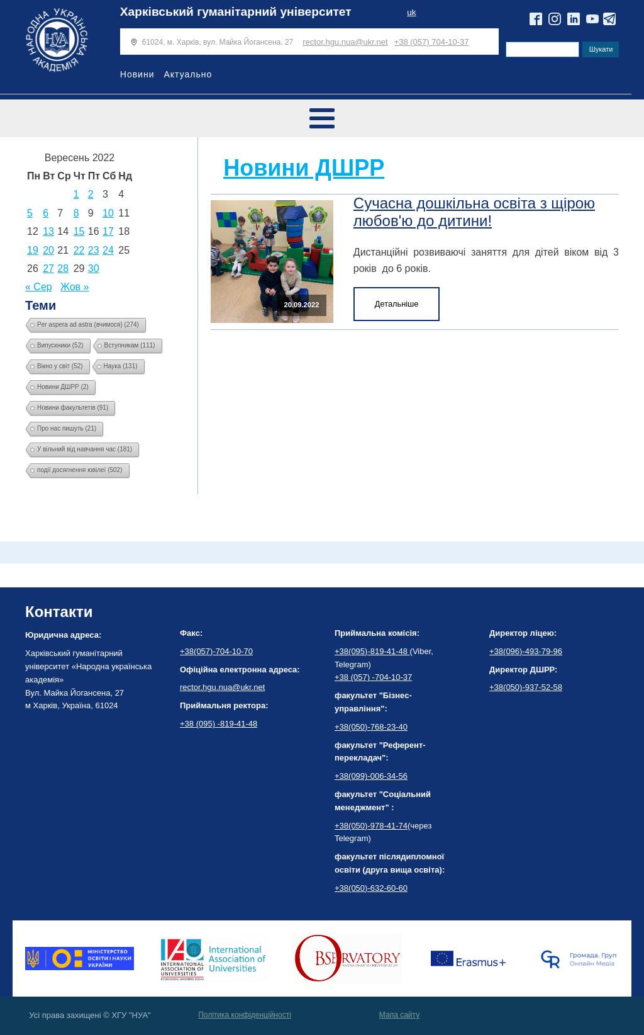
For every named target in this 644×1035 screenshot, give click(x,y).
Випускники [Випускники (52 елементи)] (60, 345)
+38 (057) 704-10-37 (431, 42)
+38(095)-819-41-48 (372, 651)
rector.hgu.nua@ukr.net (345, 42)
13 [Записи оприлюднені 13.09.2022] (48, 231)
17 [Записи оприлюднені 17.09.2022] (108, 231)
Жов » (74, 286)
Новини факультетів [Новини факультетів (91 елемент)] (72, 407)
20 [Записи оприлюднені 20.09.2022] (48, 250)
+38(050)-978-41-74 (371, 825)
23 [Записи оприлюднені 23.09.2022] (93, 250)
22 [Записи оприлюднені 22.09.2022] (79, 250)
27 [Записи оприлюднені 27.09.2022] (48, 268)
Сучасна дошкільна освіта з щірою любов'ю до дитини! (474, 212)
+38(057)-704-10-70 (216, 651)
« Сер (38, 286)
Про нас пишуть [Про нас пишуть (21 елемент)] (66, 428)
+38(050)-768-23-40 (371, 727)
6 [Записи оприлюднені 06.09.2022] (45, 213)
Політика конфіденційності (244, 1014)
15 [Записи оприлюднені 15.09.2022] (79, 231)
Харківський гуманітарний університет (236, 11)
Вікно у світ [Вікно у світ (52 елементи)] (60, 366)
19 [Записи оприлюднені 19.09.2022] (32, 250)
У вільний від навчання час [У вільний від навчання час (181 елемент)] (84, 449)
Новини (137, 74)
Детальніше (397, 303)
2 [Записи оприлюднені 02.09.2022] (91, 194)
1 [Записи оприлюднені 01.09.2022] (76, 194)
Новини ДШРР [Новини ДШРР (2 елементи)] (63, 386)
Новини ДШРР (303, 168)
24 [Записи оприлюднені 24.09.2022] (108, 250)
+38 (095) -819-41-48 (218, 723)
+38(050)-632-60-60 (371, 888)
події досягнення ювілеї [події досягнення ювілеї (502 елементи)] (80, 470)
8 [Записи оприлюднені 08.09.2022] (76, 213)
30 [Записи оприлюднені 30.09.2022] (93, 268)
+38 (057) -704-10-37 (373, 677)
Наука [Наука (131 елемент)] (121, 366)
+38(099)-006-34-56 (371, 776)
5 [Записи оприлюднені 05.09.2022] (30, 213)
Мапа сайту (399, 1014)
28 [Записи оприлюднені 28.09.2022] (63, 268)
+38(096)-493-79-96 (525, 651)
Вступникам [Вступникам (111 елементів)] (129, 345)
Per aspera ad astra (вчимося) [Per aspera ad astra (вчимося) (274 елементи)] (88, 324)
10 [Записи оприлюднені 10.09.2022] (108, 213)
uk (411, 12)
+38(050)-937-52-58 (525, 687)
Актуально (188, 74)
